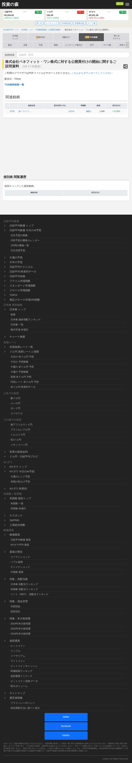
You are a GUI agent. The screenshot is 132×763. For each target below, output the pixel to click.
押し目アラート (116, 37)
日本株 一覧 (17, 324)
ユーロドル (17, 413)
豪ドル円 (15, 398)
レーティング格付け (73, 45)
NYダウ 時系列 (18, 488)
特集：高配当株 (19, 579)
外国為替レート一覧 (21, 346)
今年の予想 (16, 262)
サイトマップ (17, 693)
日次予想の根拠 (19, 235)
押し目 (120, 4)
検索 (13, 314)
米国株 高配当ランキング (24, 589)
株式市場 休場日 (19, 329)
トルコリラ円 (18, 434)
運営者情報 (16, 697)
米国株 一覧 (17, 503)
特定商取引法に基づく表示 (25, 708)
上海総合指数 (17, 524)
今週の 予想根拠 (19, 371)
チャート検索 (17, 336)
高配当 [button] (66, 37)
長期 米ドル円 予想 (21, 376)
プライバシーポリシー (23, 703)
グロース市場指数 (20, 290)
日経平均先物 (17, 276)
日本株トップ (15, 37)
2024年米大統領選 (21, 623)
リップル (15, 650)
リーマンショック (20, 556)
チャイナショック (20, 567)
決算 (25, 45)
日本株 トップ (18, 309)
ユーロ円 (15, 403)
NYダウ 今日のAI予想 (22, 471)
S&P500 (14, 520)
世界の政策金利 (19, 451)
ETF (92, 45)
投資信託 (15, 611)
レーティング (51, 23)
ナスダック (16, 515)
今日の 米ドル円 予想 (22, 356)
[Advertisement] (66, 145)
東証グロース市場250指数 (25, 299)
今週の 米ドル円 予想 (22, 366)
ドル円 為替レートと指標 (24, 351)
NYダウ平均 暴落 (20, 544)
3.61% (71, 111)
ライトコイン (18, 661)
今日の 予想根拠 (19, 361)
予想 (40, 45)
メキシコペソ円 (19, 444)
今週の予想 (16, 257)
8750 (12, 111)
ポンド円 (15, 408)
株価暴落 (15, 534)
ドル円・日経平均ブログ (24, 456)
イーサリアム (18, 655)
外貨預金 (15, 606)
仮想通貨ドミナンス (21, 676)
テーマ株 (92, 23)
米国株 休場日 (18, 508)
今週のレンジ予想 (20, 476)
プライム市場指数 (20, 280)
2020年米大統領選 (21, 628)
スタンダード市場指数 (23, 285)
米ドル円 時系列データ (23, 386)
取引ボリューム (19, 686)
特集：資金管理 (19, 601)
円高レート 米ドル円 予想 (25, 381)
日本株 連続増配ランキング (25, 319)
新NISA (40, 37)
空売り (122, 45)
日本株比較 (66, 23)
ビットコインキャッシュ (24, 666)
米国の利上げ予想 (20, 481)
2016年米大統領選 (21, 633)
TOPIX (13, 294)
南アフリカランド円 (21, 424)
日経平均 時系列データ (23, 271)
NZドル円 (16, 439)
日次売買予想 (18, 250)
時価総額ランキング (21, 671)
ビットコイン (18, 645)
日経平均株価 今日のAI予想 (25, 230)
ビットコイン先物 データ (24, 681)
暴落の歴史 (16, 551)
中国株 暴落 (17, 572)
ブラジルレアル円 (20, 429)
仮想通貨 (15, 640)
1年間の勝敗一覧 (20, 245)
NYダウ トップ (18, 466)
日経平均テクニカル (21, 266)
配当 (10, 45)
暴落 (56, 45)
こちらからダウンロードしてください (92, 73)
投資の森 (10, 4)
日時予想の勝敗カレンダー (25, 240)
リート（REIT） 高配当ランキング (29, 594)
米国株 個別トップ (20, 498)
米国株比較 (79, 23)
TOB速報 (91, 37)
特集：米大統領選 (20, 618)
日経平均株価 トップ (22, 225)
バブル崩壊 (17, 562)
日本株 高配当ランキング (24, 584)
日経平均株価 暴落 (21, 539)
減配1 (88, 111)
